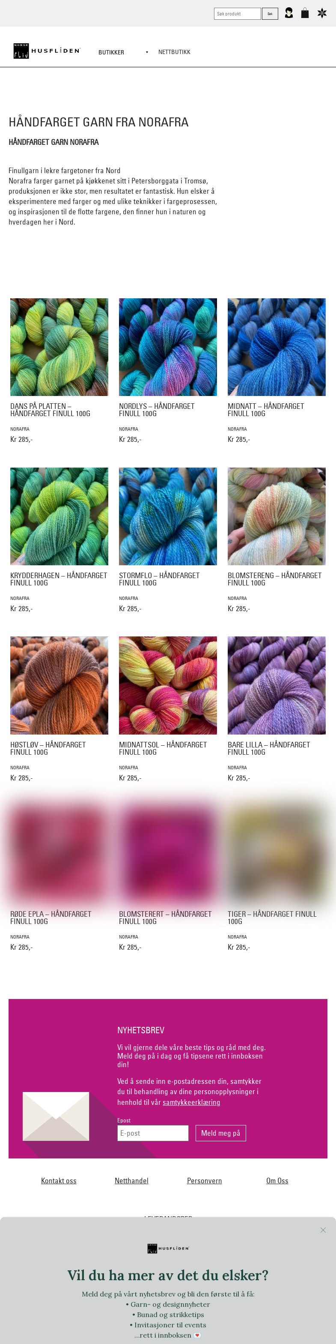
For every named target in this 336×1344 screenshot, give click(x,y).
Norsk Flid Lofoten (220, 1206)
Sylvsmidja (94, 1241)
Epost (124, 1026)
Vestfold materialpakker (137, 1276)
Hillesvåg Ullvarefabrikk (209, 1172)
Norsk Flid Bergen (167, 1206)
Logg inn (168, 1307)
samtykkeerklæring (191, 1007)
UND (157, 1258)
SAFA (65, 1241)
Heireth (131, 1172)
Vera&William (219, 1258)
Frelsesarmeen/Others (43, 1172)
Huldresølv (260, 1172)
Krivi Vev (182, 1189)
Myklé (237, 1189)
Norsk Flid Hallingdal (276, 1206)
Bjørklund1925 (58, 1154)
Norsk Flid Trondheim (111, 1223)
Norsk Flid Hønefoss (53, 1223)
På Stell (237, 1223)
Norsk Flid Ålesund (168, 1223)
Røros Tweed (33, 1241)
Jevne (312, 1172)
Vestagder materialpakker (276, 1258)
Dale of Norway (157, 1154)
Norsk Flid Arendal (107, 1154)
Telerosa (208, 1241)
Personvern (204, 1085)
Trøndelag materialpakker (81, 1258)
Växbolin (183, 1258)
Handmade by (96, 1172)
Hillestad (160, 1172)
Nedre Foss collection (280, 1189)
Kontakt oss (59, 1085)
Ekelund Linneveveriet (212, 1154)
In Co (289, 1172)
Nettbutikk (174, 52)
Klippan (153, 1189)
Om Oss (277, 1085)
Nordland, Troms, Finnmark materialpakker (86, 1206)
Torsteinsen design (296, 1241)
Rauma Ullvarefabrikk (281, 1223)
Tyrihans (132, 1258)
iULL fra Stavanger (52, 1189)
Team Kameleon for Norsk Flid (152, 1241)
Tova (35, 1258)
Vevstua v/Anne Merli (201, 1276)
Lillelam (211, 1189)
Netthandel (132, 1085)
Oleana (209, 1223)
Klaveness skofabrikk (109, 1189)
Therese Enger (246, 1241)
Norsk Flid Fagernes (271, 1154)
